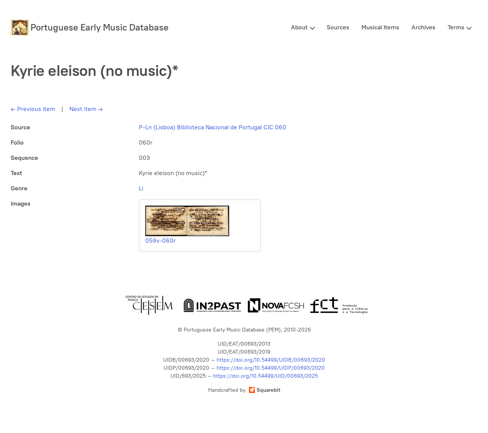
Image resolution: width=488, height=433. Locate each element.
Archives (423, 27)
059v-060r (160, 240)
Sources (338, 27)
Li (141, 188)
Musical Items (380, 27)
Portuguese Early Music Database (99, 27)
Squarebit (264, 390)
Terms (456, 27)
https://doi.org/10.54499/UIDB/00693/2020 (271, 360)
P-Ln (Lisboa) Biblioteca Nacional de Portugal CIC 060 (212, 127)
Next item (86, 109)
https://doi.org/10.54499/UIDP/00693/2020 (271, 368)
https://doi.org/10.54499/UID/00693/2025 (265, 376)
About (299, 27)
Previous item (33, 109)
